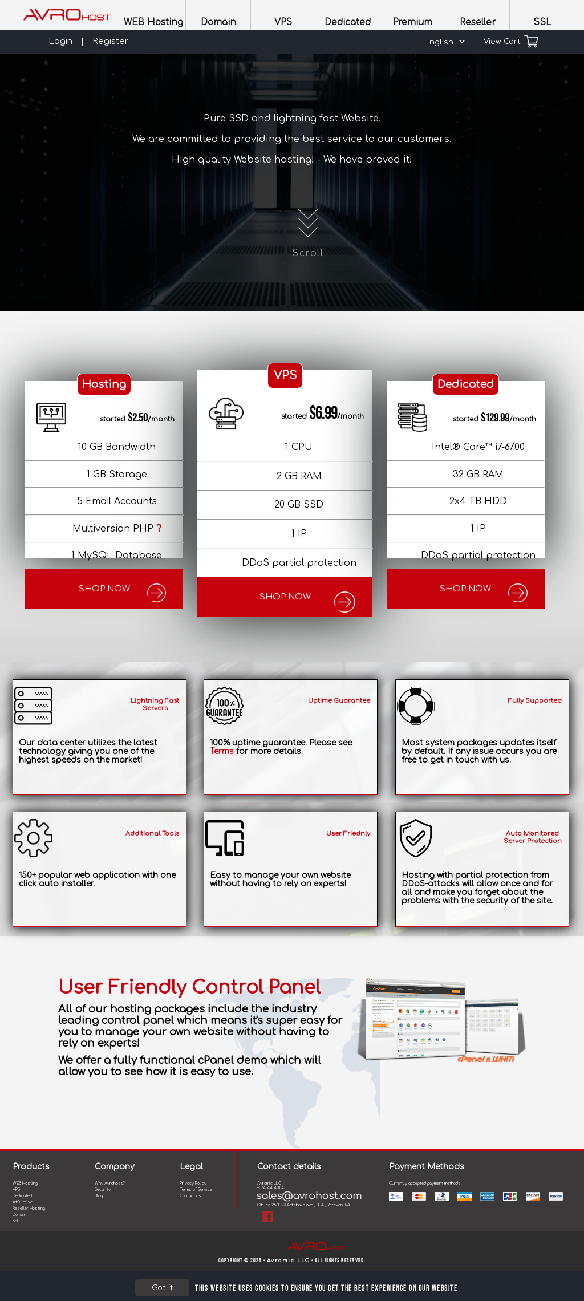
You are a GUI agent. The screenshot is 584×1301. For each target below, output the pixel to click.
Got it (162, 1287)
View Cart (511, 41)
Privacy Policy (193, 1183)
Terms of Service (196, 1189)
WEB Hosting (25, 1183)
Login (60, 41)
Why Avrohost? (110, 1183)
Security (103, 1189)
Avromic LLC (288, 1260)
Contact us (190, 1196)
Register (110, 41)
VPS (16, 1189)
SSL (16, 1221)
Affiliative (23, 1202)
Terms (222, 751)
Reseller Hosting (29, 1208)
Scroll (308, 230)
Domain (19, 1215)
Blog (99, 1196)
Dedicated (22, 1196)
